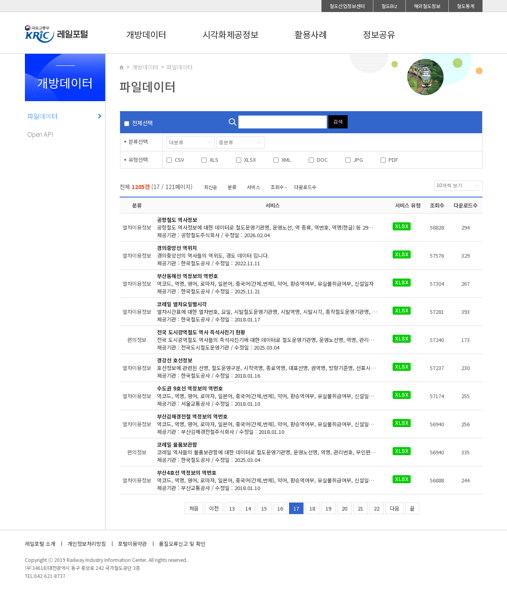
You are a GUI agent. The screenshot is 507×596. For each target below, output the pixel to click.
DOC (322, 159)
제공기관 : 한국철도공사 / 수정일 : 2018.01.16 (268, 367)
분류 (232, 186)
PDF (393, 159)
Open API (40, 134)
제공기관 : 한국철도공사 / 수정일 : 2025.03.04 (272, 452)
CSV (179, 159)
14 (248, 508)
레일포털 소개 (40, 543)
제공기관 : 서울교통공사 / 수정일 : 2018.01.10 (272, 395)
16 (280, 508)
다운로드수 (305, 186)
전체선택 (142, 123)
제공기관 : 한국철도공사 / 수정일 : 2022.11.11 (267, 255)
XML (286, 159)
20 (344, 508)
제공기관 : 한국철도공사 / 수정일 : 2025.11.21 (267, 283)
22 (376, 508)
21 (360, 508)
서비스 (253, 186)
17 (296, 508)
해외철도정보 (427, 5)
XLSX (250, 159)
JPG (358, 159)
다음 (394, 508)
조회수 (277, 186)
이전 (214, 508)
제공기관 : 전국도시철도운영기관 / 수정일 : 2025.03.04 (272, 339)
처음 (194, 508)
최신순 (210, 186)
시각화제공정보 (230, 34)
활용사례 (311, 34)
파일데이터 (42, 116)
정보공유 (379, 34)
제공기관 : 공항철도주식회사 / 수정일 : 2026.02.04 (272, 227)
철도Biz (389, 5)
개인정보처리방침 (86, 543)
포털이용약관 (132, 543)
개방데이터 (146, 34)
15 (264, 508)
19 (328, 508)
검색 (338, 121)
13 (232, 508)
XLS (214, 159)
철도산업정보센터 (347, 5)
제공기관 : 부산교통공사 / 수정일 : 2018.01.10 (272, 480)
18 (312, 508)
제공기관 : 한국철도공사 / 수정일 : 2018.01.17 (272, 311)
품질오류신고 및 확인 (182, 543)
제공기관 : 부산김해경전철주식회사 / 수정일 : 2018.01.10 (272, 424)
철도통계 (465, 5)
